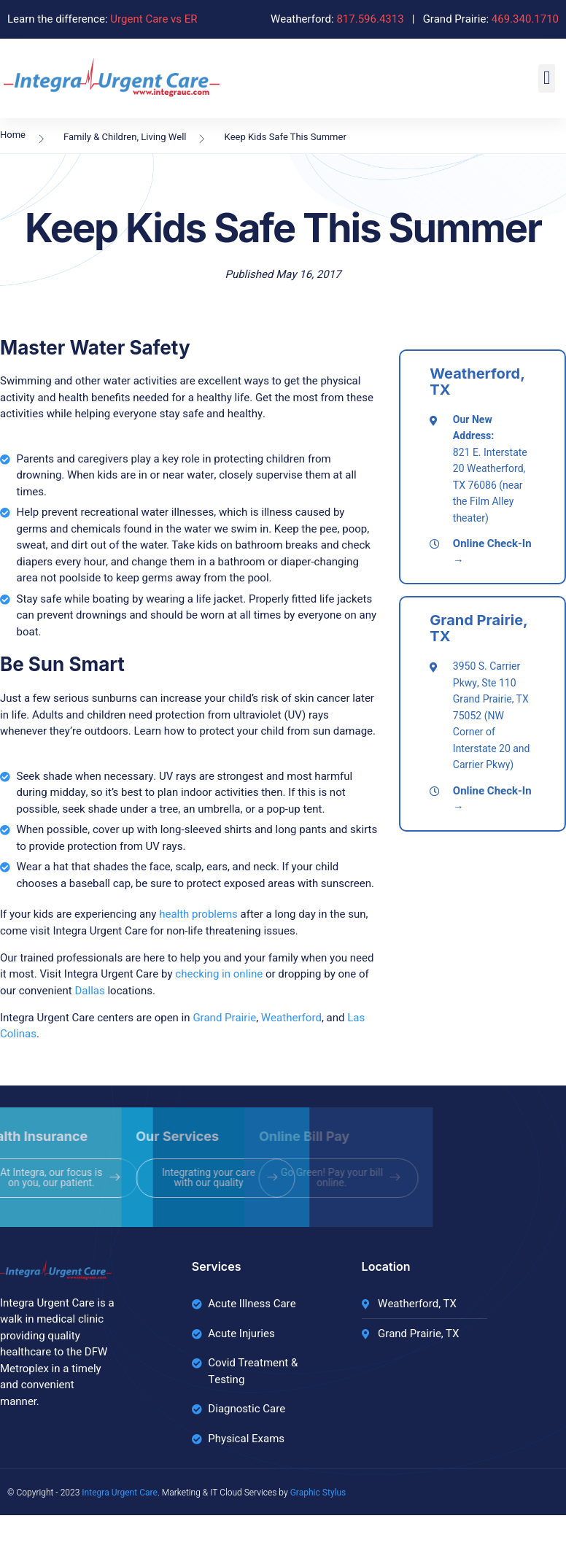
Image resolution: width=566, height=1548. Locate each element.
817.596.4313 (369, 19)
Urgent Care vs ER (153, 19)
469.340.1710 (525, 19)
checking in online (219, 974)
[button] (546, 78)
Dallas (89, 991)
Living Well (163, 137)
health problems (198, 914)
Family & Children (99, 137)
